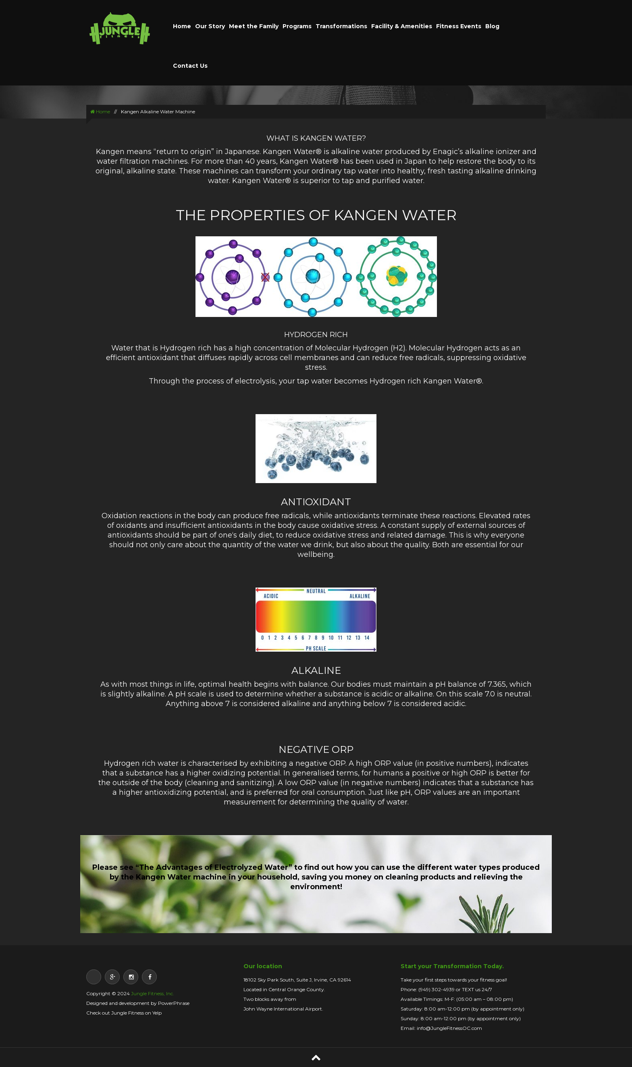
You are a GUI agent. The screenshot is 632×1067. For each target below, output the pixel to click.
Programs (297, 26)
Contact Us (190, 65)
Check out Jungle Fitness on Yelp (124, 1013)
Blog (492, 26)
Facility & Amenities (401, 26)
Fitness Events (458, 26)
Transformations (341, 26)
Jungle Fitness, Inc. (152, 993)
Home (182, 26)
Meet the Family (254, 26)
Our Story (210, 26)
